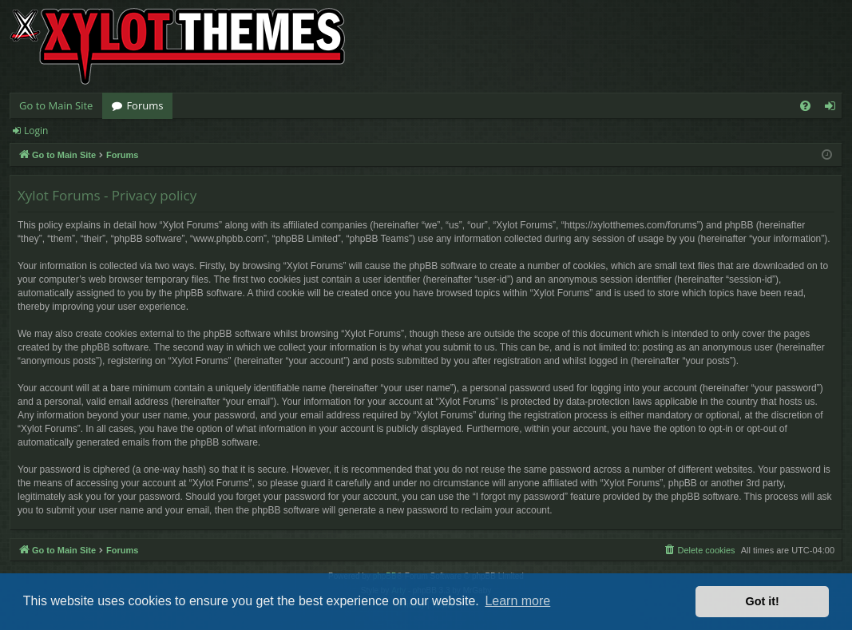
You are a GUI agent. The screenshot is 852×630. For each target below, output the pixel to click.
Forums (144, 105)
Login (36, 130)
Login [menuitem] (833, 108)
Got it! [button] (762, 601)
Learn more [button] (517, 601)
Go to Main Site (56, 105)
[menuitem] (805, 106)
